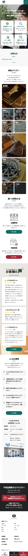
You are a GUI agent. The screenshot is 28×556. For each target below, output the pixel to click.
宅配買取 (3, 541)
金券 (2, 531)
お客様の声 (16, 536)
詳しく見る (14, 231)
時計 (2, 527)
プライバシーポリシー (18, 541)
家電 (15, 523)
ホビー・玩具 (16, 525)
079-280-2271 (14, 505)
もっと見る (14, 349)
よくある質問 (4, 544)
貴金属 (2, 523)
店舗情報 (3, 536)
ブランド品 (3, 525)
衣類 (2, 529)
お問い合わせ (17, 539)
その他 (15, 529)
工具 (15, 527)
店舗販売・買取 (4, 539)
